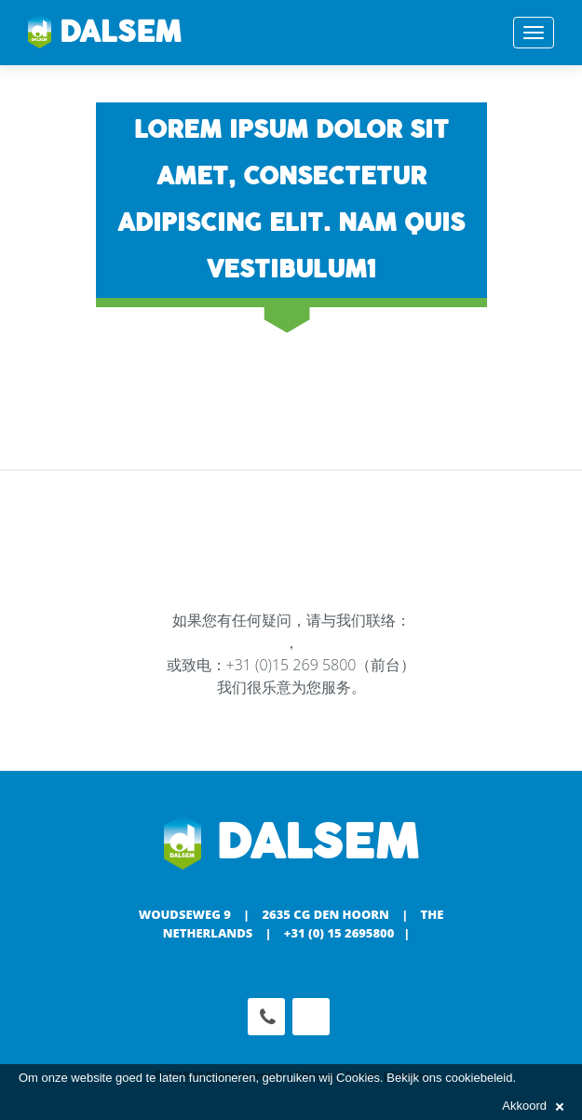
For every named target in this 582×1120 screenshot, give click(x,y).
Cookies (358, 1078)
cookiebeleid (478, 1078)
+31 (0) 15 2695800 (339, 932)
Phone (266, 1016)
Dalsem (105, 32)
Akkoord (532, 1106)
